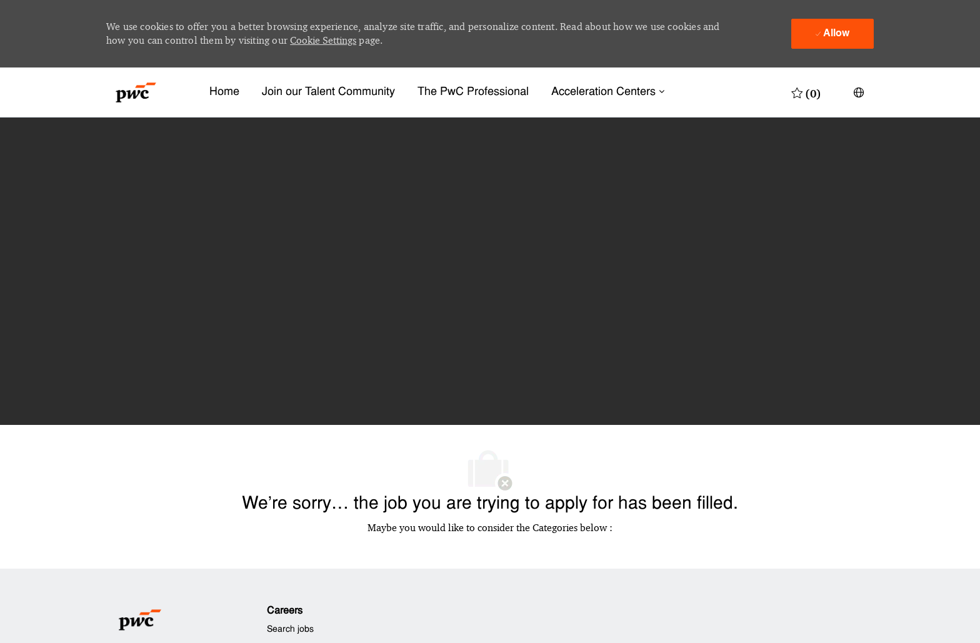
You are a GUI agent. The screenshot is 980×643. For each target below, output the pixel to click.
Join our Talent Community (328, 92)
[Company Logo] (136, 92)
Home (224, 92)
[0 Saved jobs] (806, 92)
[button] (858, 92)
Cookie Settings (323, 40)
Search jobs (290, 629)
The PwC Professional (473, 92)
